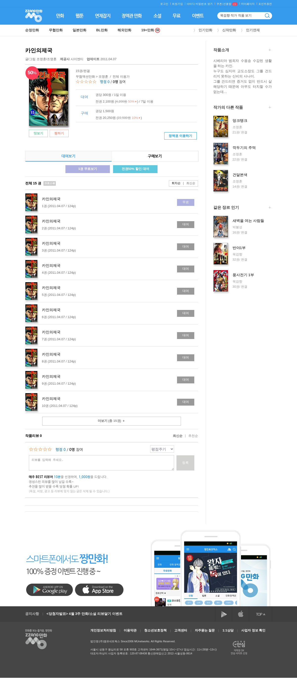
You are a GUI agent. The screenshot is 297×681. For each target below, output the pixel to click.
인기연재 (253, 30)
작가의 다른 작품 (242, 108)
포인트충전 (265, 3)
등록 (185, 463)
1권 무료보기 (87, 169)
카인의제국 (38, 50)
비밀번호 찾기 (204, 3)
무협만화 (56, 30)
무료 (185, 202)
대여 (185, 224)
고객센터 (180, 630)
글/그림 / (41, 59)
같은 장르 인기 (242, 208)
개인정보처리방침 (103, 630)
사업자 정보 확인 (253, 630)
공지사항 (32, 614)
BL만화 (102, 30)
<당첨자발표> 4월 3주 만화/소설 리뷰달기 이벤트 (84, 614)
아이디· (191, 3)
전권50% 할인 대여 (135, 169)
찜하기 (59, 133)
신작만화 (229, 30)
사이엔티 (72, 59)
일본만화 (79, 30)
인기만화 (205, 30)
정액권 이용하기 (180, 136)
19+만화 (150, 30)
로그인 (164, 3)
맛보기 (38, 133)
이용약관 (130, 630)
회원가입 (177, 3)
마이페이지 (248, 3)
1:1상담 (228, 630)
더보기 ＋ (111, 421)
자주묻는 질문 (205, 630)
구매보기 (155, 156)
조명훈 (41, 59)
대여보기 (68, 156)
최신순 (187, 183)
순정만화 (32, 30)
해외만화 (124, 30)
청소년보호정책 (155, 630)
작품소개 (242, 50)
